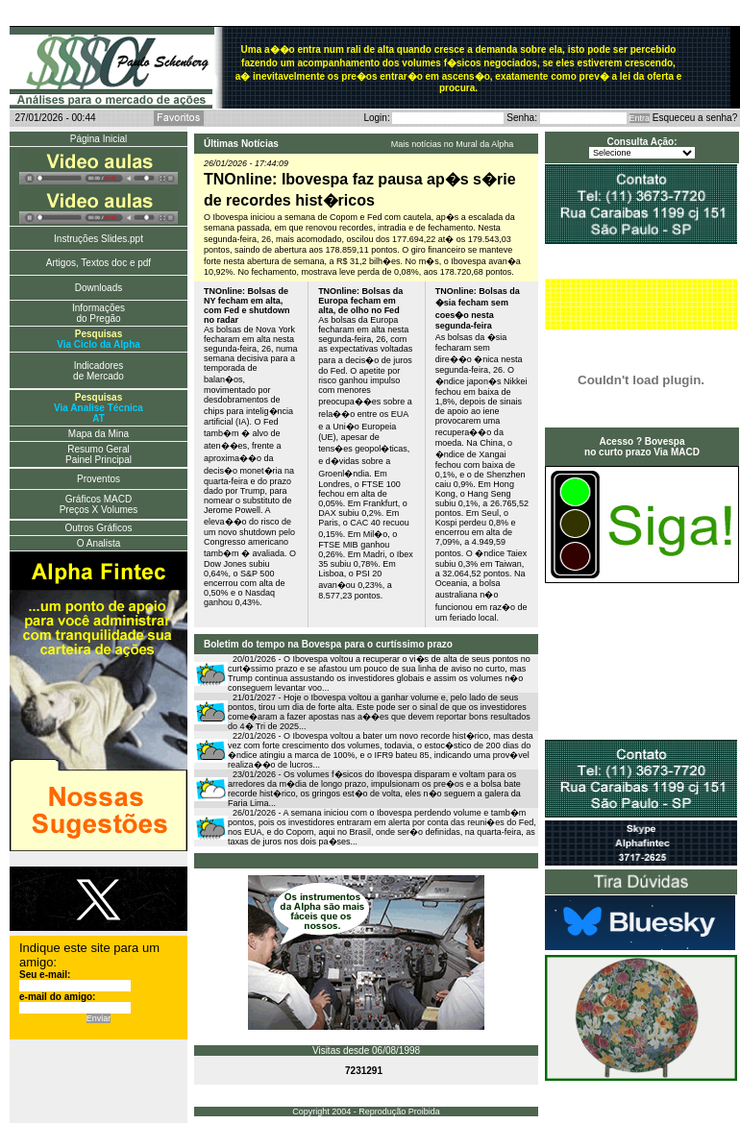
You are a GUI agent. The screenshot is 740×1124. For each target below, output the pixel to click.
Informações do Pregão (98, 313)
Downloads (98, 287)
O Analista (99, 543)
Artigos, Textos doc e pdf (98, 262)
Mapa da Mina (98, 433)
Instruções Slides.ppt (98, 238)
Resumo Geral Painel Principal (98, 454)
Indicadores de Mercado (98, 370)
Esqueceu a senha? (695, 117)
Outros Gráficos (98, 528)
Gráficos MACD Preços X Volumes (99, 504)
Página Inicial (98, 139)
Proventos (98, 479)
